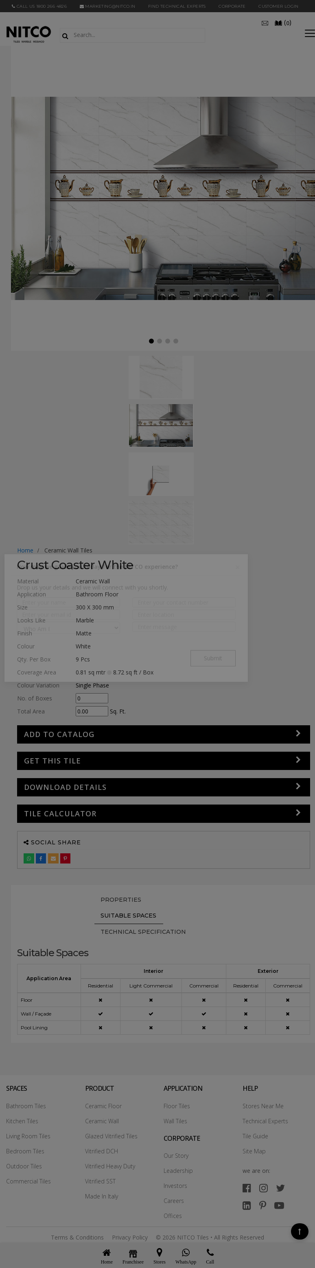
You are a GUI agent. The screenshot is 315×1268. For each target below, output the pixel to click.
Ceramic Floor (103, 1106)
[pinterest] (262, 1205)
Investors (175, 1186)
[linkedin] (247, 1205)
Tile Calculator (60, 813)
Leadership (178, 1170)
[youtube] (279, 1205)
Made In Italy (101, 1196)
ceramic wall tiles (68, 550)
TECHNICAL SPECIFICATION (143, 931)
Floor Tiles (177, 1106)
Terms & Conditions (77, 1237)
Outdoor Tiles (24, 1166)
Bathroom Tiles (26, 1106)
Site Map (254, 1151)
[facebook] (247, 1187)
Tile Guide (255, 1136)
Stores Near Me (263, 1106)
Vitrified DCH (101, 1151)
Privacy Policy (130, 1237)
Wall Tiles (175, 1121)
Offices (173, 1216)
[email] (265, 22)
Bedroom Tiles (25, 1151)
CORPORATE (232, 6)
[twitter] (280, 1187)
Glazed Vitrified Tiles (111, 1136)
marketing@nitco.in (108, 6)
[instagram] (263, 1187)
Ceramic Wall (102, 1121)
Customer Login (278, 6)
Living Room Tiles (28, 1136)
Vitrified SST (100, 1181)
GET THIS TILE (52, 761)
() (282, 22)
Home (25, 550)
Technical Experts (265, 1121)
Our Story (176, 1155)
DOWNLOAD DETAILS (65, 787)
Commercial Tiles (28, 1181)
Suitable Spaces (128, 915)
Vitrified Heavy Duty (110, 1166)
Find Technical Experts (177, 6)
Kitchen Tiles (22, 1121)
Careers (174, 1201)
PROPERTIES (121, 899)
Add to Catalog (59, 734)
